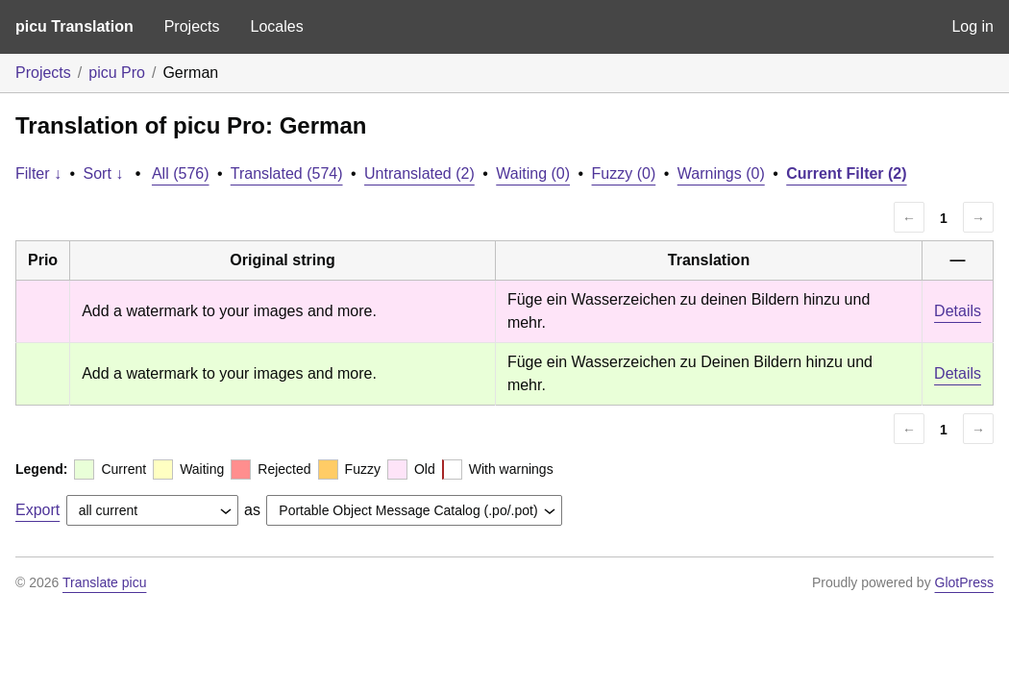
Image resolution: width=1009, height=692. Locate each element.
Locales (276, 26)
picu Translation (74, 26)
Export (37, 510)
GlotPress (964, 582)
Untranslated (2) (419, 173)
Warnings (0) (721, 173)
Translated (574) (287, 173)
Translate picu (104, 582)
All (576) (180, 173)
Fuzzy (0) (624, 173)
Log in (972, 26)
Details (957, 311)
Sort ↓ (104, 173)
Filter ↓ (38, 173)
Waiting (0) (533, 173)
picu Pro (116, 72)
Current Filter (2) (846, 173)
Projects (192, 26)
